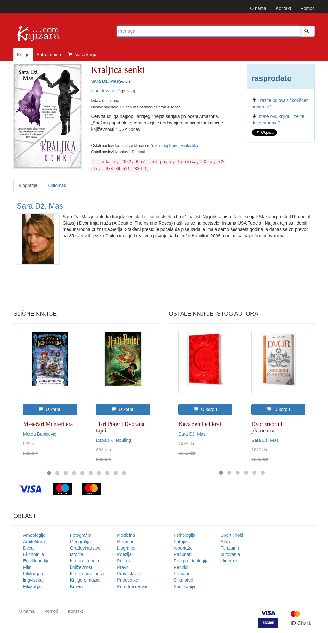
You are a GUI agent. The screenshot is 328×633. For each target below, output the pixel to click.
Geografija (80, 541)
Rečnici (181, 567)
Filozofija (32, 586)
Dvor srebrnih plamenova (267, 427)
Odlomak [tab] (57, 185)
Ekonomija (33, 554)
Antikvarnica (49, 54)
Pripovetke (127, 580)
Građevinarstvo (85, 548)
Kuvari (76, 586)
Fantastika (189, 145)
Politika (124, 560)
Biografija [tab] (28, 185)
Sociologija (184, 586)
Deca (28, 548)
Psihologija (184, 535)
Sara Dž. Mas (105, 81)
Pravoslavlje (129, 573)
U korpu (50, 409)
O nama (258, 8)
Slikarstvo (183, 580)
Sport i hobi (232, 535)
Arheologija (34, 535)
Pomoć (307, 8)
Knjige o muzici (85, 580)
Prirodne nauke (132, 586)
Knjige (23, 54)
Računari (183, 554)
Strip (225, 541)
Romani (138, 152)
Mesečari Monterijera (48, 424)
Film (27, 567)
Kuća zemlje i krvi (199, 424)
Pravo (123, 567)
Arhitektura (34, 541)
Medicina (126, 535)
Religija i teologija (191, 560)
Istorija (76, 554)
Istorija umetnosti (87, 573)
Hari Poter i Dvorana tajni (120, 427)
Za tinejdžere (166, 145)
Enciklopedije (36, 560)
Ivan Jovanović (106, 90)
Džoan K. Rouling (113, 440)
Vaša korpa (83, 54)
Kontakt (283, 8)
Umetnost (230, 560)
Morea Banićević (39, 434)
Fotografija (80, 535)
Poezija (124, 554)
